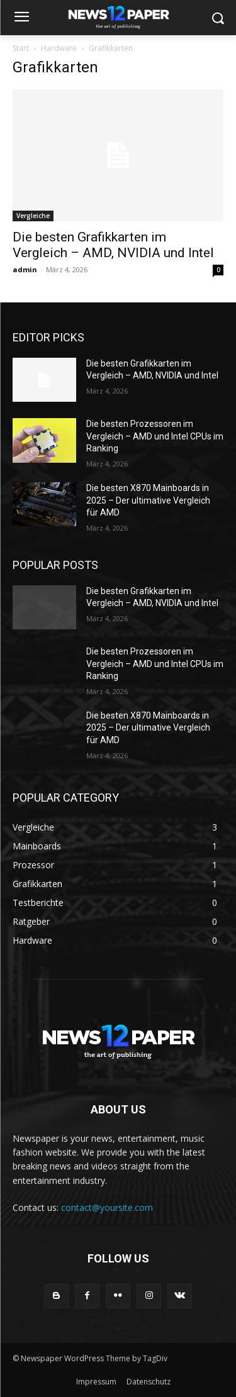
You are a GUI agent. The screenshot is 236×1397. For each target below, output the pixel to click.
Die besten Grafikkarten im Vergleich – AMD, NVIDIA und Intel (113, 244)
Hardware (59, 48)
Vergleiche (33, 215)
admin (25, 269)
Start (21, 48)
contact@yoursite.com (107, 1207)
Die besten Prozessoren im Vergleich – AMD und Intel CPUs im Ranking (154, 436)
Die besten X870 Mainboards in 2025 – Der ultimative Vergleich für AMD (148, 500)
